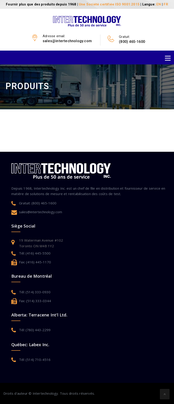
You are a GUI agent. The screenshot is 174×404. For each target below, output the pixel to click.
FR (166, 4)
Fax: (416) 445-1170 (35, 262)
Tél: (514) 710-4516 (35, 359)
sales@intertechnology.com (40, 212)
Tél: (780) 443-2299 (35, 330)
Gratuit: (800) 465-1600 (37, 203)
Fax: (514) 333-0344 (35, 301)
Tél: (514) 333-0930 (35, 292)
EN (158, 4)
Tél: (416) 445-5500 (35, 253)
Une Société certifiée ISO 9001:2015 (109, 4)
